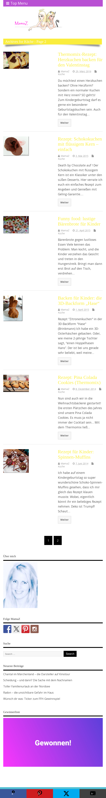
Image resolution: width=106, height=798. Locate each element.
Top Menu (17, 3)
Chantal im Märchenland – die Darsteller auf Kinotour (36, 674)
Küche (61, 74)
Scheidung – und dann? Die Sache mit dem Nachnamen (37, 680)
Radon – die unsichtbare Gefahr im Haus (28, 692)
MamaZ (65, 71)
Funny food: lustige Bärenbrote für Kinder (79, 221)
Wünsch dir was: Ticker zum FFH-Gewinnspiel (31, 699)
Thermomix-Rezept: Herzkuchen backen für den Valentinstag (80, 60)
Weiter (64, 122)
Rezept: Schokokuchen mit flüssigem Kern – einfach (80, 144)
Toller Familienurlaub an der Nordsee (26, 686)
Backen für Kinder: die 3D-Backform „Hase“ (80, 300)
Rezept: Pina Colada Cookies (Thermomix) (79, 380)
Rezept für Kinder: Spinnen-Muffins (76, 454)
